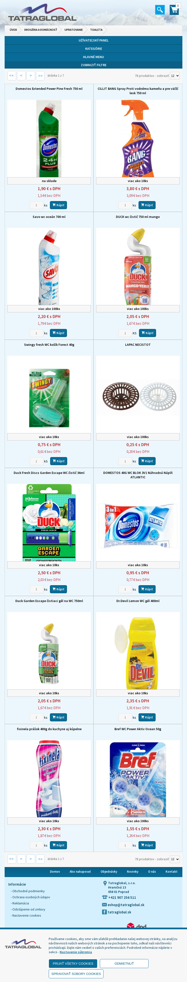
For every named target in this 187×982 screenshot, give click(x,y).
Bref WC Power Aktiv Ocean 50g (137, 729)
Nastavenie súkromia (76, 952)
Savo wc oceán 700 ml (49, 217)
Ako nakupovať (80, 871)
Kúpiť (58, 205)
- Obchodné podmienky (28, 891)
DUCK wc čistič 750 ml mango (138, 217)
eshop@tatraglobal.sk (123, 904)
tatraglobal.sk (116, 912)
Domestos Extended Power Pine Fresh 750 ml (49, 88)
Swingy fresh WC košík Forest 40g (49, 344)
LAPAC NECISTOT (138, 344)
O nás (152, 871)
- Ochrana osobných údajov (30, 897)
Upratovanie (74, 29)
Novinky (132, 871)
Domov (55, 871)
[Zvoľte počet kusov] (36, 205)
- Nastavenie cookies (26, 915)
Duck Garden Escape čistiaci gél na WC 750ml (49, 601)
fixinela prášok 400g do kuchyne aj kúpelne (49, 729)
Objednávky (109, 871)
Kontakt (172, 871)
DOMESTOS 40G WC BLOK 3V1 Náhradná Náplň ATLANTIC (138, 475)
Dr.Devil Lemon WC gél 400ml (137, 601)
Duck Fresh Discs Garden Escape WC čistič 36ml (49, 473)
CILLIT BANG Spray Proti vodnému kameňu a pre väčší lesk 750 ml (138, 90)
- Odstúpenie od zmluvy (28, 909)
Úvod (13, 29)
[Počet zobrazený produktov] (175, 76)
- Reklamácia (20, 903)
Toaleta (96, 29)
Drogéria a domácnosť (40, 29)
